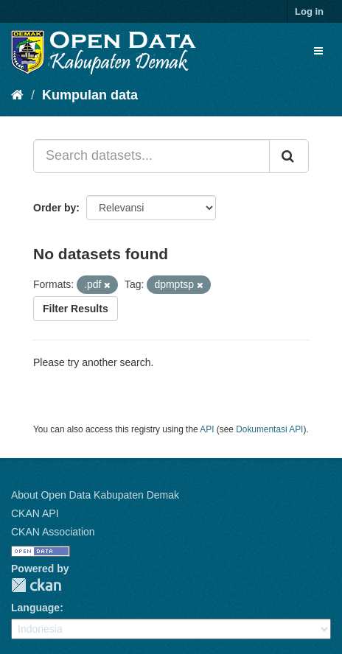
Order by (54, 208)
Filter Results (75, 308)
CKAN (36, 585)
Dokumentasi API (269, 429)
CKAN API (35, 513)
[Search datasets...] (151, 156)
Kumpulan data (90, 95)
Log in (309, 11)
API (207, 429)
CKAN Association (53, 532)
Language (35, 607)
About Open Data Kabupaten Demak (95, 495)
